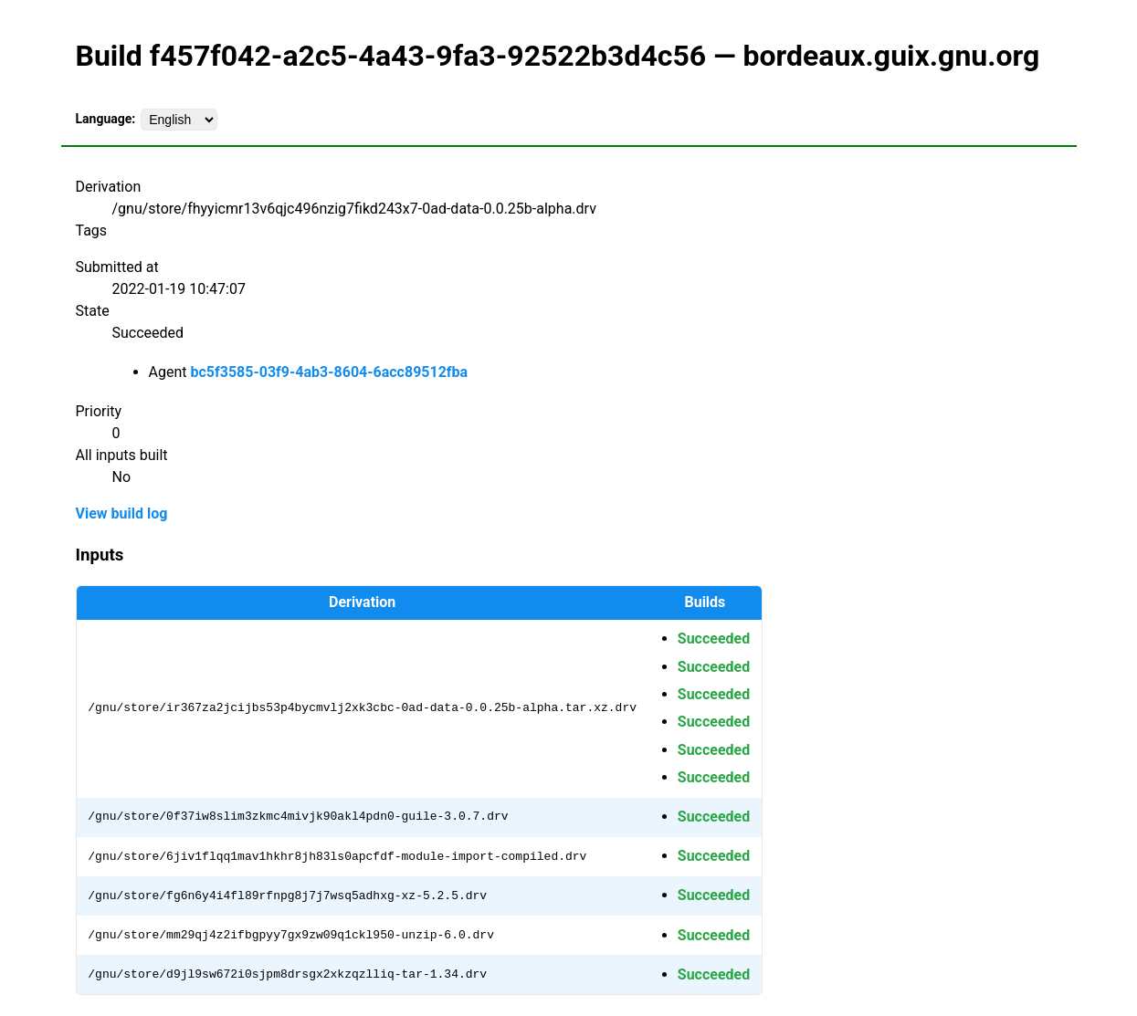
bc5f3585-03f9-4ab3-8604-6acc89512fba (329, 372)
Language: (106, 118)
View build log (122, 513)
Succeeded (714, 638)
